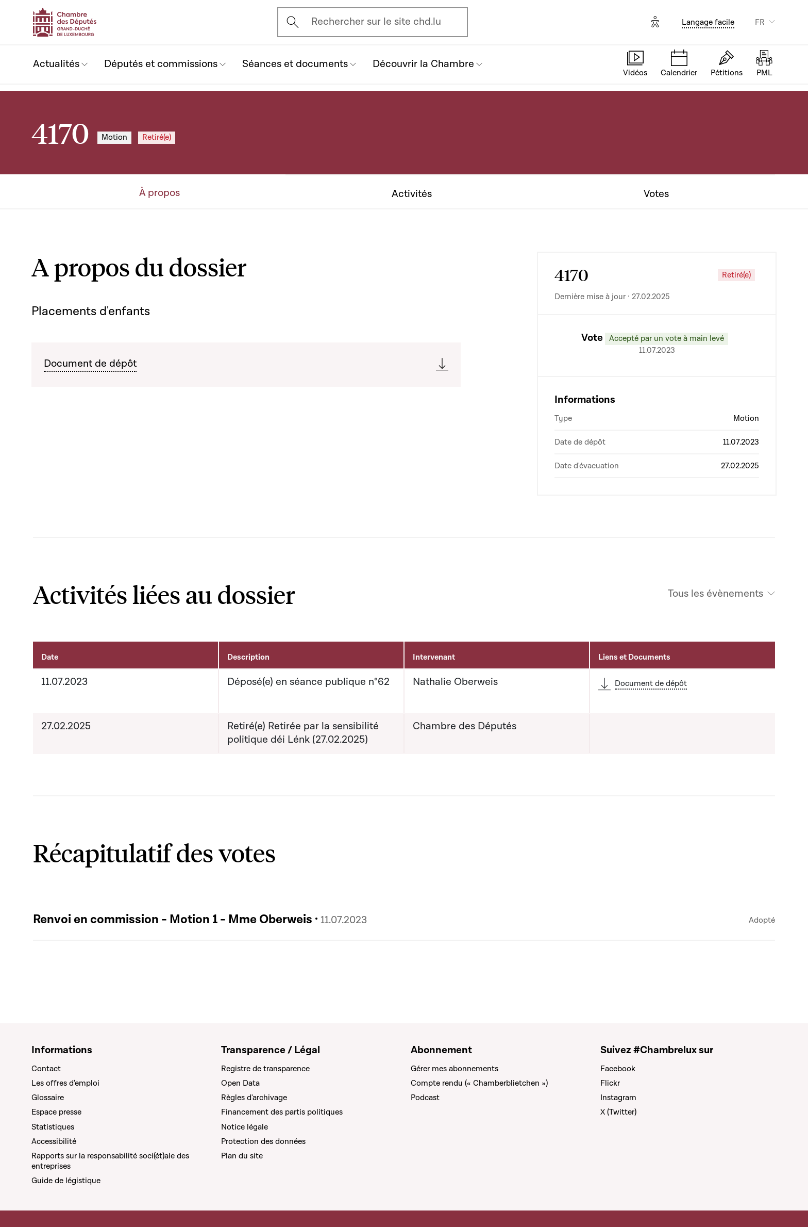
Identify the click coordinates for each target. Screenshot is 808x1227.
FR (760, 22)
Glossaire (47, 1097)
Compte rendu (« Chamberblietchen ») (479, 1083)
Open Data (240, 1083)
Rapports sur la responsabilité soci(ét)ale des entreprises (110, 1161)
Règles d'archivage (254, 1097)
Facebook (617, 1069)
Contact (46, 1069)
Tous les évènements (715, 593)
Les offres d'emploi (65, 1083)
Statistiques (52, 1127)
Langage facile (708, 22)
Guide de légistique (65, 1180)
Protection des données (263, 1141)
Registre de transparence (265, 1069)
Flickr (610, 1083)
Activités (412, 194)
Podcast (425, 1097)
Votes (656, 194)
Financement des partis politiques (282, 1112)
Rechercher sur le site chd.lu (376, 21)
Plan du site (242, 1156)
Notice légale (244, 1127)
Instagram (618, 1097)
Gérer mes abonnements (454, 1069)
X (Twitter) (618, 1112)
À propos (159, 193)
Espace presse (56, 1112)
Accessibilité (53, 1141)
